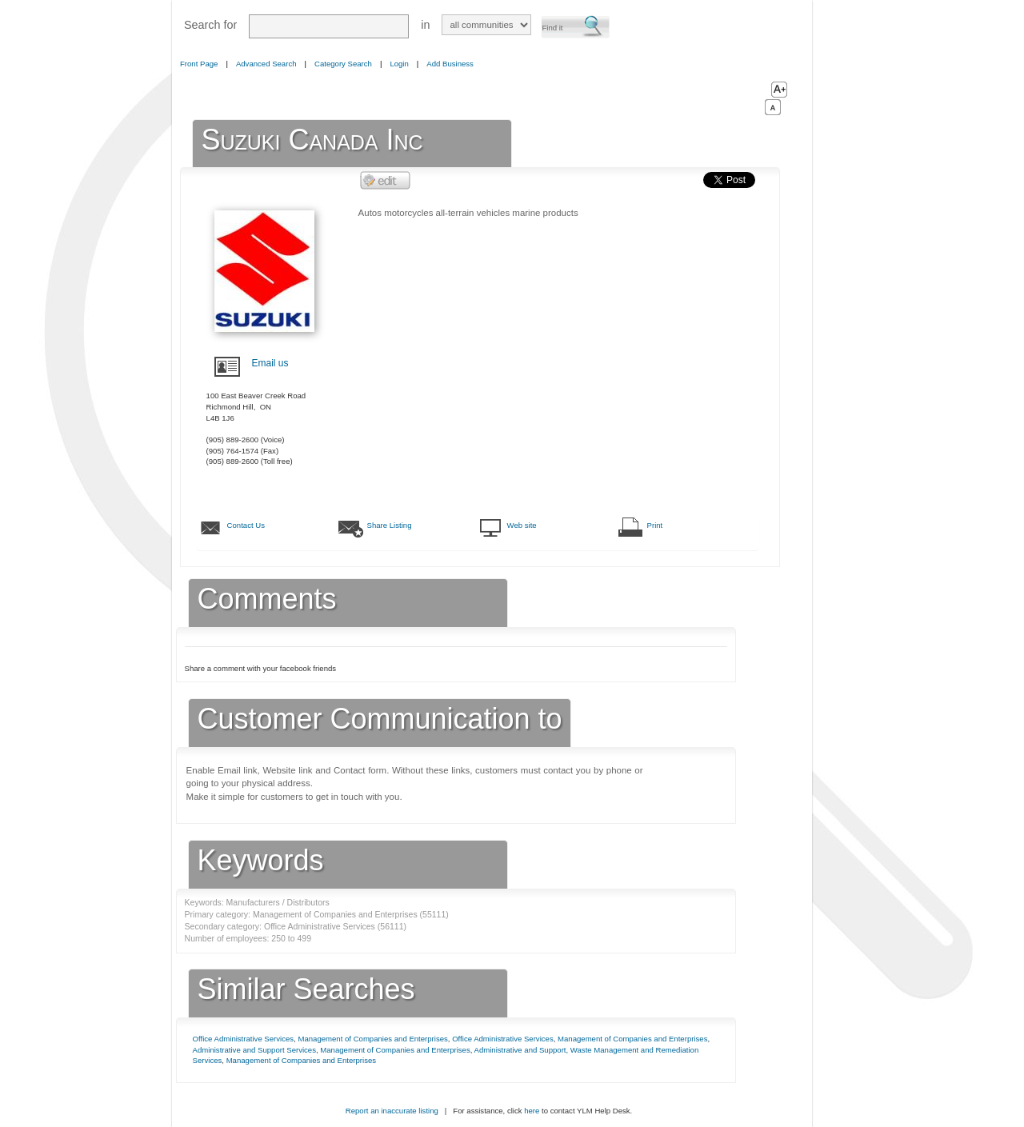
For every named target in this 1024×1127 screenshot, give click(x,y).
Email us (270, 363)
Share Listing (389, 525)
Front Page (199, 63)
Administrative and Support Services (254, 1049)
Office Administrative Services (243, 1038)
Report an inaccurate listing (392, 1110)
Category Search (343, 63)
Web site (522, 525)
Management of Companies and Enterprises (372, 1038)
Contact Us (246, 525)
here (531, 1110)
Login (399, 63)
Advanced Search (266, 63)
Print (655, 525)
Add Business (450, 63)
